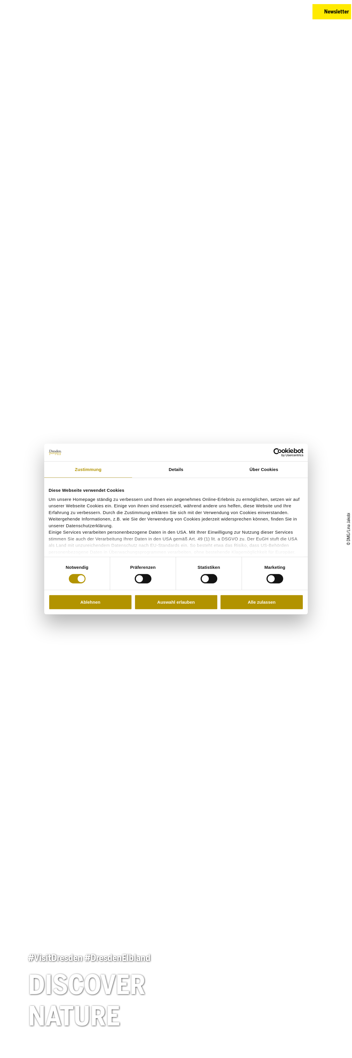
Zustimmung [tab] (88, 469)
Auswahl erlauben (176, 602)
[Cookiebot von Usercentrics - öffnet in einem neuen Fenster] (277, 452)
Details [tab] (176, 469)
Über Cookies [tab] (264, 469)
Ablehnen (90, 602)
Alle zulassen (262, 602)
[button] (279, 11)
